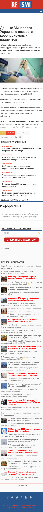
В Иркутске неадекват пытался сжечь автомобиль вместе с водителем (16, 396)
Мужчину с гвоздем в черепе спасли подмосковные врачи (19, 457)
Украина (26, 133)
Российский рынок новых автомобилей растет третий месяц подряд (20, 408)
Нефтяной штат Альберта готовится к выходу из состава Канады (19, 353)
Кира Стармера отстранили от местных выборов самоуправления (21, 267)
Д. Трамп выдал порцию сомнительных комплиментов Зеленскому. (17, 272)
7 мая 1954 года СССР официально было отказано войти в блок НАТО (21, 342)
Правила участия (32, 505)
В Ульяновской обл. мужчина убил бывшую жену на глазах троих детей (18, 446)
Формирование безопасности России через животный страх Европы (20, 379)
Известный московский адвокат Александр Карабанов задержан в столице (18, 304)
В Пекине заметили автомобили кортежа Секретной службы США (18, 358)
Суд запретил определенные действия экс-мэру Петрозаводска (20, 414)
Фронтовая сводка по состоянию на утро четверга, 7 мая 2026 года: (18, 331)
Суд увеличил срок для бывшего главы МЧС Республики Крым (20, 294)
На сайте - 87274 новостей (16, 228)
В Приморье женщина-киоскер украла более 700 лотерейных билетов (20, 315)
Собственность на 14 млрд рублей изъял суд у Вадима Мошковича (21, 467)
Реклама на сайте (18, 505)
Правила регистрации (16, 507)
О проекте (6, 505)
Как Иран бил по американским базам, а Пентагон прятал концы (21, 326)
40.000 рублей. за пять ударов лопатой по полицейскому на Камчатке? (20, 369)
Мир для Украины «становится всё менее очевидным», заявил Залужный (21, 283)
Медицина (19, 133)
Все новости (21, 486)
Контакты (30, 507)
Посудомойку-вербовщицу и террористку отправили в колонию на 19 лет (21, 435)
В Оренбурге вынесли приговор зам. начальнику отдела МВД (19, 390)
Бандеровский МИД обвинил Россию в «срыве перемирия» (20, 425)
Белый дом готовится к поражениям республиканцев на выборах (19, 478)
